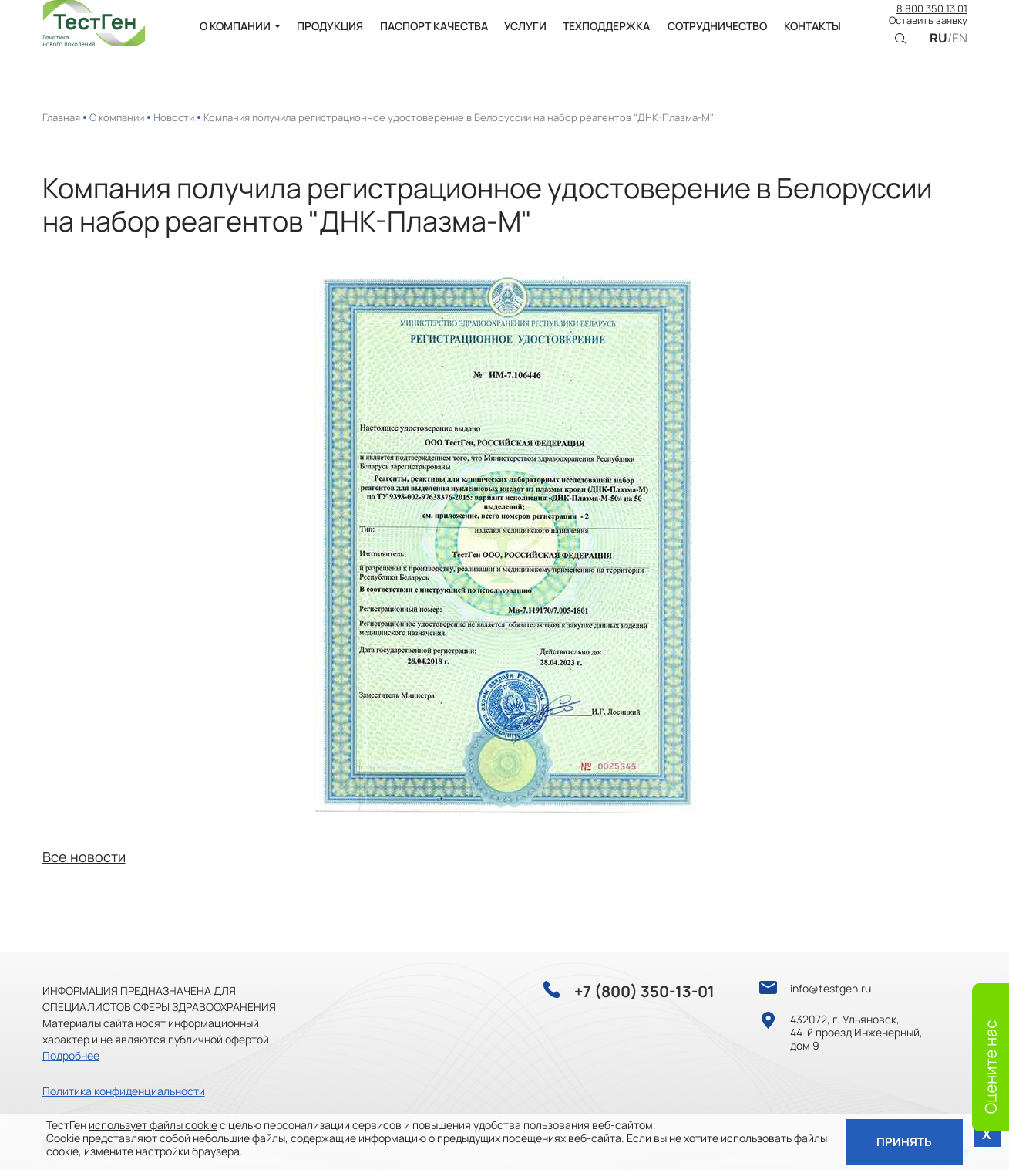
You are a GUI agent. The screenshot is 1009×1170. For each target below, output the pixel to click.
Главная (61, 117)
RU (938, 48)
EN (959, 48)
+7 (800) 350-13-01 (644, 991)
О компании (116, 117)
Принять (903, 1141)
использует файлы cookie (153, 1124)
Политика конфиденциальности (123, 1091)
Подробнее (70, 1055)
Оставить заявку (928, 31)
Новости (173, 117)
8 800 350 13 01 (931, 19)
